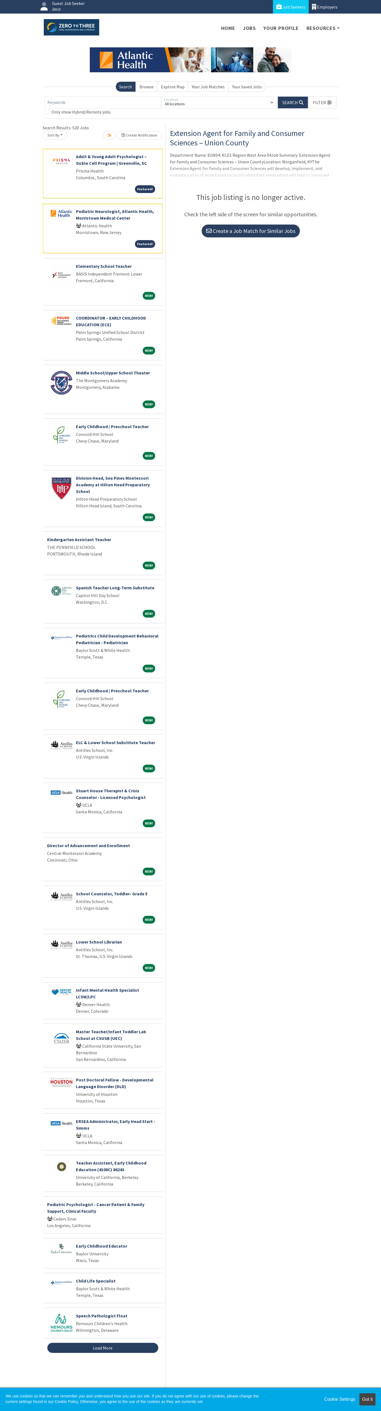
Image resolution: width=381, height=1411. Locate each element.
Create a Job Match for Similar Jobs (250, 230)
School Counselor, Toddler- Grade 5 (111, 893)
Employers (324, 6)
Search (125, 86)
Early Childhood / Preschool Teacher (112, 426)
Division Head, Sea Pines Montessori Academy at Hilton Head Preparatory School (113, 484)
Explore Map (173, 86)
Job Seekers (290, 6)
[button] (322, 102)
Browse (146, 86)
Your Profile (281, 28)
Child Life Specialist (96, 1281)
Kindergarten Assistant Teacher (79, 539)
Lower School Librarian (99, 942)
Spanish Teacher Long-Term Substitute (115, 587)
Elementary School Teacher (104, 266)
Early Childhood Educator (101, 1246)
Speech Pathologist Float (101, 1316)
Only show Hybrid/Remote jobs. (81, 112)
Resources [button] (321, 28)
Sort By (53, 135)
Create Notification (139, 135)
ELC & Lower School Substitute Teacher (115, 742)
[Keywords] (103, 102)
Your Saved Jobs (247, 86)
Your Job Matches (208, 86)
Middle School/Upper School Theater (113, 373)
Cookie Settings (339, 1399)
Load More (102, 1348)
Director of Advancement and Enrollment (88, 845)
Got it (367, 1399)
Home (228, 28)
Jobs (249, 28)
